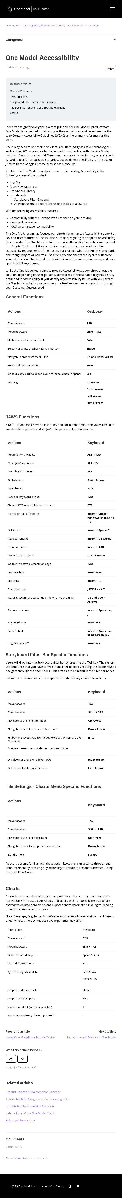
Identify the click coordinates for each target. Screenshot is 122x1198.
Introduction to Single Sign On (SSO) (30, 1106)
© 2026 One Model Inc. (22, 1186)
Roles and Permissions (21, 1120)
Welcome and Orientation (83, 25)
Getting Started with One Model (43, 25)
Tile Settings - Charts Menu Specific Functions (37, 107)
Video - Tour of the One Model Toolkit (31, 1113)
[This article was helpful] (11, 1059)
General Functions (21, 91)
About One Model (52, 1186)
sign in (18, 1158)
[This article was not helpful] (22, 1059)
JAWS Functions (19, 96)
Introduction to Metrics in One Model (91, 1037)
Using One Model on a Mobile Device (30, 1037)
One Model (12, 25)
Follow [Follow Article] (110, 68)
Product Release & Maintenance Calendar (33, 1092)
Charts (14, 113)
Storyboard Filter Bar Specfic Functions (33, 102)
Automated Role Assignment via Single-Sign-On (37, 1099)
